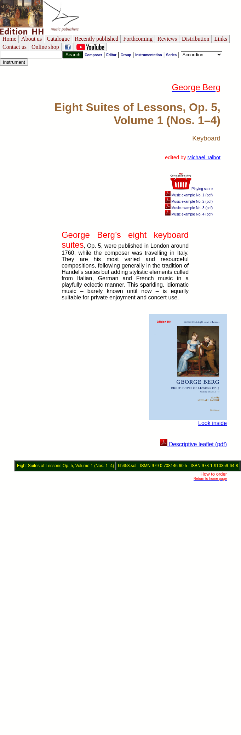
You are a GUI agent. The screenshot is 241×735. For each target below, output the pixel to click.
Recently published (96, 39)
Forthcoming (138, 39)
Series (171, 55)
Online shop (45, 47)
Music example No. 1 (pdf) (189, 195)
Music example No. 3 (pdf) (189, 208)
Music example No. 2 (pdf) (189, 201)
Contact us (14, 47)
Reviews (167, 39)
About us (31, 39)
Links (220, 39)
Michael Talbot (204, 157)
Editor (111, 55)
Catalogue (58, 39)
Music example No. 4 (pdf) (189, 214)
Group (126, 55)
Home (9, 39)
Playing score (191, 189)
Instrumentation (148, 55)
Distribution (195, 39)
